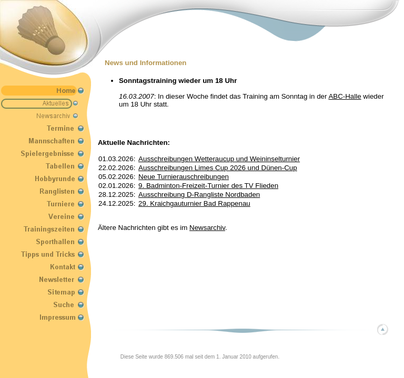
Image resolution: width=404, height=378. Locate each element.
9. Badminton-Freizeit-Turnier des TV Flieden (208, 186)
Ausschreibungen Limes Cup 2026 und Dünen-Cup (217, 168)
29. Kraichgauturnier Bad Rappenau (194, 203)
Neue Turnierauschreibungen (183, 177)
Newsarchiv (207, 228)
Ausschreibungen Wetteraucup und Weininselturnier (219, 159)
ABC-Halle (344, 96)
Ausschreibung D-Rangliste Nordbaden (199, 194)
